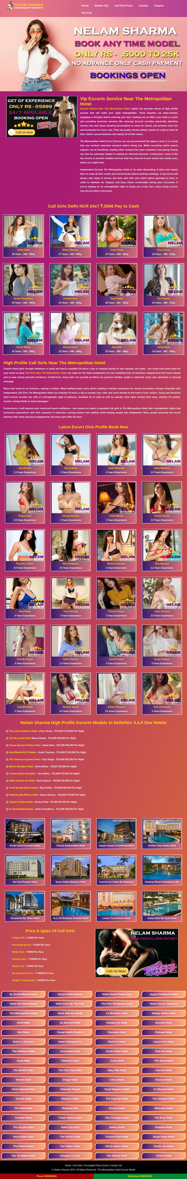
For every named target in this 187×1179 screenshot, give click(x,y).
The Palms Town (70, 1146)
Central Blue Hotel (117, 1051)
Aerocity (86, 12)
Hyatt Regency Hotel (116, 1089)
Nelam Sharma (61, 1170)
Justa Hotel (117, 1060)
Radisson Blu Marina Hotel (23, 795)
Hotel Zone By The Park (70, 1003)
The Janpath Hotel (164, 1098)
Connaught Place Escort (96, 1165)
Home (84, 5)
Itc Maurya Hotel (164, 1089)
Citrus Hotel (117, 1079)
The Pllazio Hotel (23, 1146)
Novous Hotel (163, 1079)
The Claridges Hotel (117, 1117)
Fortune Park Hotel (116, 1136)
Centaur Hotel (23, 1117)
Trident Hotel (163, 1155)
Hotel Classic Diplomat (164, 1003)
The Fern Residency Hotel (117, 1003)
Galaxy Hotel (117, 1127)
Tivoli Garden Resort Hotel (23, 788)
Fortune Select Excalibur (22, 773)
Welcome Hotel (164, 1108)
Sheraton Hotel (117, 1032)
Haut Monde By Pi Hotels (22, 752)
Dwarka (159, 5)
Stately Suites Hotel (164, 1013)
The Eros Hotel (164, 1117)
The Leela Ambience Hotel (23, 731)
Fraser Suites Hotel (70, 1117)
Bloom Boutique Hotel (21, 766)
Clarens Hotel (163, 1070)
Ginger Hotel (70, 1079)
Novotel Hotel (163, 1022)
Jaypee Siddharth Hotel (163, 994)
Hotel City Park (70, 1127)
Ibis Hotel (23, 1032)
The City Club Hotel (70, 1070)
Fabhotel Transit (70, 1089)
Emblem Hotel (163, 1127)
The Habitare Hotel (23, 1051)
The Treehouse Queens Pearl (24, 759)
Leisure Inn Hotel (163, 1041)
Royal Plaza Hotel (163, 1136)
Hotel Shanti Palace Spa (116, 994)
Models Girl (102, 5)
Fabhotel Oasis (70, 1060)
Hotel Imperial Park (23, 1089)
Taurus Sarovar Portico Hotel (24, 745)
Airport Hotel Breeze (70, 994)
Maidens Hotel (70, 1098)
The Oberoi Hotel (117, 1155)
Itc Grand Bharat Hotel (21, 809)
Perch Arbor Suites (116, 1146)
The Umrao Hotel (70, 1136)
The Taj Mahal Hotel (23, 1155)
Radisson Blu (70, 1108)
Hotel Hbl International (23, 1003)
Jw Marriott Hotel (70, 1022)
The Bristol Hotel (23, 1070)
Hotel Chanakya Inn (70, 1041)
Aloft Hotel (23, 1022)
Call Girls (78, 1165)
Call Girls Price (124, 5)
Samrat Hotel (23, 1098)
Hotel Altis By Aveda (70, 1013)
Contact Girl (116, 1165)
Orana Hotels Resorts (70, 1032)
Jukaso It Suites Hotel (21, 802)
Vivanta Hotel (117, 1108)
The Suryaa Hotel (23, 1127)
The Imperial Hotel (117, 1098)
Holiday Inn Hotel (116, 1022)
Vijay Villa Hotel (116, 1070)
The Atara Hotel (163, 1060)
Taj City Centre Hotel (20, 738)
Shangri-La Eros (70, 1155)
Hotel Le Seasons (23, 1041)
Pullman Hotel (163, 1032)
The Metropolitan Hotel (23, 1013)
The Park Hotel (23, 1108)
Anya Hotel (23, 1060)
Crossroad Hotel (70, 1051)
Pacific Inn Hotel (164, 1146)
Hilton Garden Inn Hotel (21, 780)
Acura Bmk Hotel (23, 1136)
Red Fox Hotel (116, 1041)
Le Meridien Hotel (116, 1013)
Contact (143, 5)
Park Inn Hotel (163, 1051)
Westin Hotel (23, 1079)
